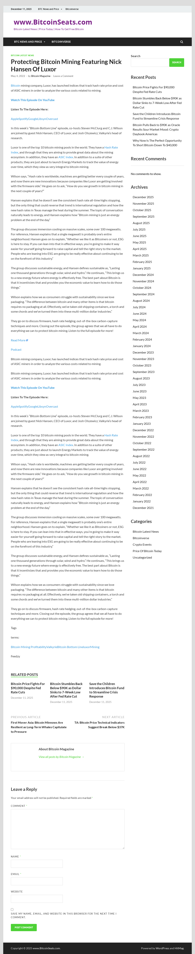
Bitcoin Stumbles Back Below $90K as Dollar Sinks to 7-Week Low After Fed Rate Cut (66, 690)
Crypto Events (142, 544)
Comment (19, 805)
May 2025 (139, 242)
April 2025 (140, 249)
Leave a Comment (63, 75)
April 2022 (140, 482)
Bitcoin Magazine (40, 75)
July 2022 (139, 462)
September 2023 (143, 372)
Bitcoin (15, 85)
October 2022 (142, 443)
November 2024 (143, 281)
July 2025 (139, 229)
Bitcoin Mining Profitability (28, 647)
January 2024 (142, 346)
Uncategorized (142, 557)
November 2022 (143, 436)
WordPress (162, 948)
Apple (15, 119)
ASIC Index (65, 157)
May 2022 (139, 475)
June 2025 (139, 236)
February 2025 (142, 261)
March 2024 (141, 333)
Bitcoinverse (72, 9)
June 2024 (139, 313)
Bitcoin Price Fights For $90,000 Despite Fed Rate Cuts (28, 688)
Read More (18, 340)
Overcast (52, 119)
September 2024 (143, 294)
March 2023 (141, 410)
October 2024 (142, 287)
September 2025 (143, 216)
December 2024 (143, 274)
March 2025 (141, 255)
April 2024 (140, 326)
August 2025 (141, 223)
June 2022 (139, 469)
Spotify (23, 119)
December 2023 (143, 352)
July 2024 (139, 307)
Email (16, 874)
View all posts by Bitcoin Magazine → (61, 756)
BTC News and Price (48, 9)
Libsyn (42, 119)
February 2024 (142, 339)
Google (33, 119)
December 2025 (143, 197)
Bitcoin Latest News (22, 55)
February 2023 (142, 417)
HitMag (179, 948)
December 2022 (143, 430)
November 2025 (143, 203)
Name (16, 856)
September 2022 (143, 449)
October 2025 (142, 210)
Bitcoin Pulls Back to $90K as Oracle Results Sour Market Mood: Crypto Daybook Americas (156, 129)
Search (135, 56)
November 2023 (143, 359)
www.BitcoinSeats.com (53, 22)
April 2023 (140, 404)
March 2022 (141, 488)
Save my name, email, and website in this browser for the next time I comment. (64, 915)
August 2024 (141, 300)
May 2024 (139, 320)
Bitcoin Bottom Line (70, 647)
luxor (86, 647)
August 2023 (141, 378)
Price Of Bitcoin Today (147, 551)
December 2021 (143, 507)
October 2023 (142, 365)
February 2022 (142, 495)
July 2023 (139, 384)
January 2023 (142, 423)
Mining (94, 647)
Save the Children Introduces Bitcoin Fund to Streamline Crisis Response (106, 690)
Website (17, 891)
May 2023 (139, 397)
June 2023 (139, 391)
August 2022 (141, 456)
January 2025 (142, 268)
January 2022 (142, 501)
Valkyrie (51, 647)
